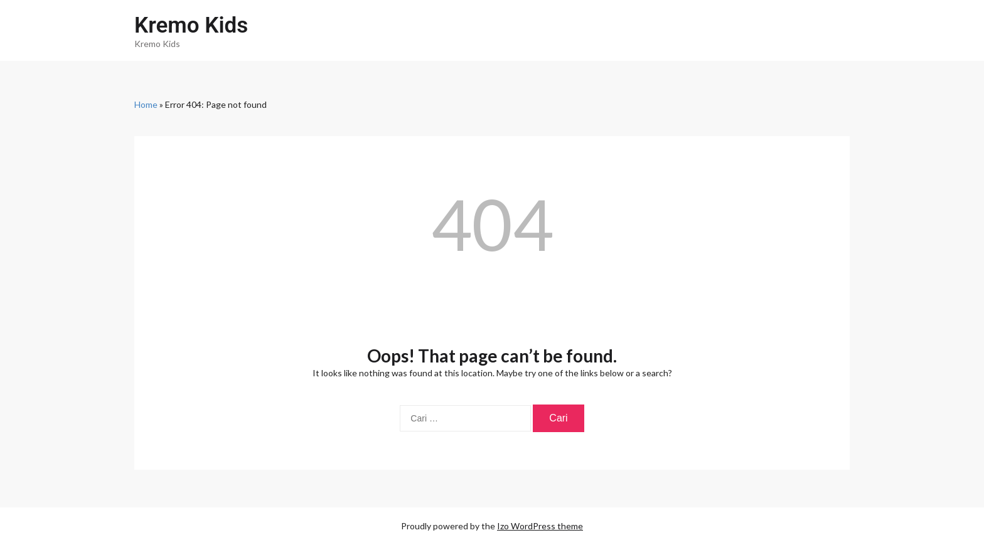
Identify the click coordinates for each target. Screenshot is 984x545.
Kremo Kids (191, 25)
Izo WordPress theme (540, 526)
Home (146, 104)
